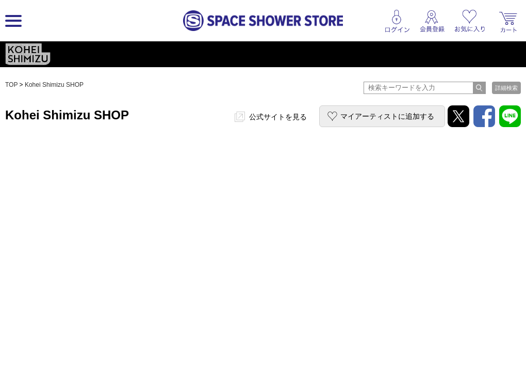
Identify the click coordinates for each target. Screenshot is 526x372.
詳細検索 (506, 88)
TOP (11, 84)
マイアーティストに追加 (387, 116)
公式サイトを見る (278, 117)
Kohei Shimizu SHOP (54, 84)
